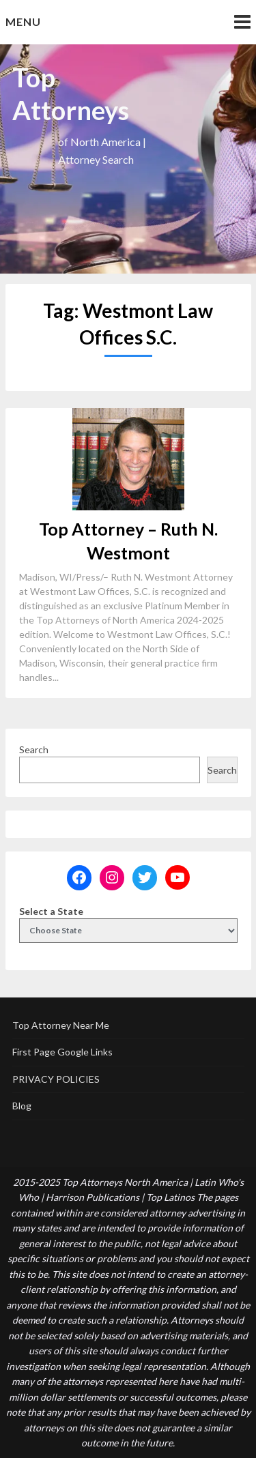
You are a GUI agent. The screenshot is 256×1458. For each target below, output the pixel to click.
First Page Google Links (62, 1052)
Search (33, 749)
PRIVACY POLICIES (56, 1079)
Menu (23, 21)
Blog (21, 1105)
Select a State (51, 911)
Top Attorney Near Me (60, 1025)
